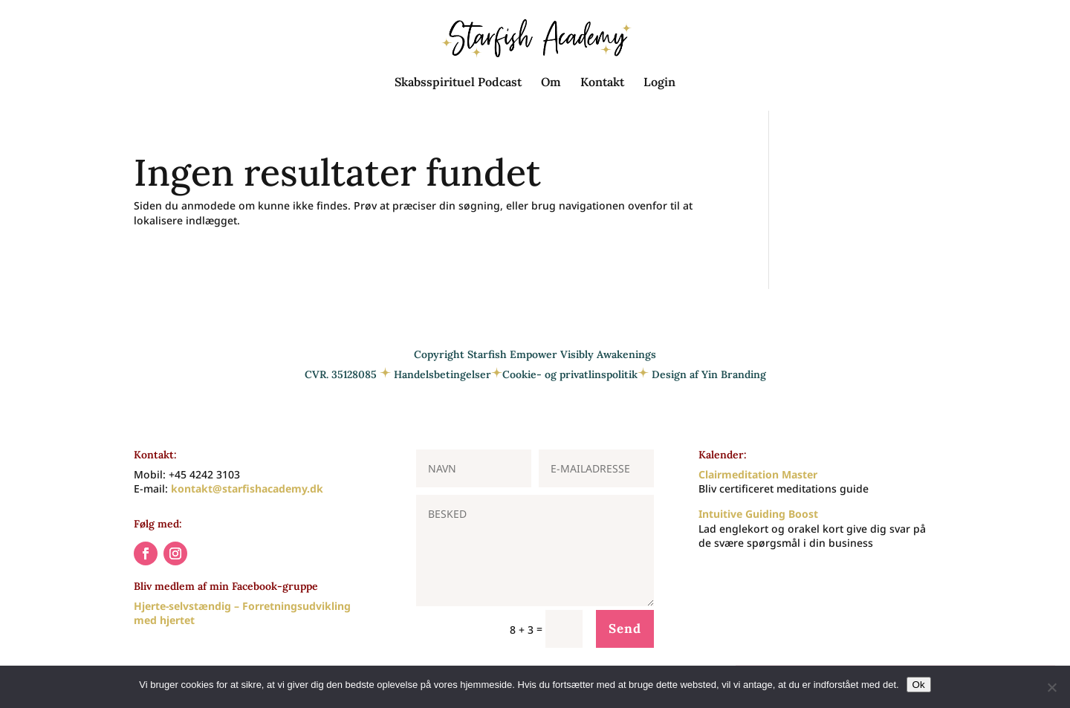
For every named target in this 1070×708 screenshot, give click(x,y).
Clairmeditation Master (757, 474)
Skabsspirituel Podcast (458, 83)
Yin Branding (733, 374)
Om (551, 83)
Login (659, 83)
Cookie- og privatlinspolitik (570, 374)
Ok (918, 684)
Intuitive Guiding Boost (758, 514)
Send (625, 628)
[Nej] (1051, 687)
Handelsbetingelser (442, 374)
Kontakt (602, 83)
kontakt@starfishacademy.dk (247, 488)
